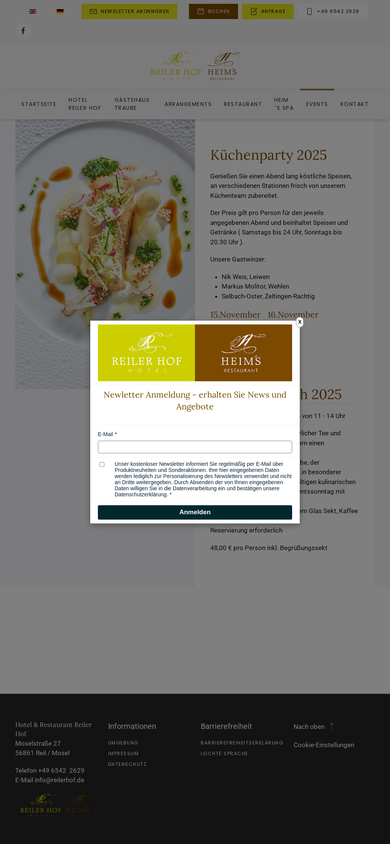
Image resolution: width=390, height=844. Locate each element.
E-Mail (105, 434)
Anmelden (195, 512)
